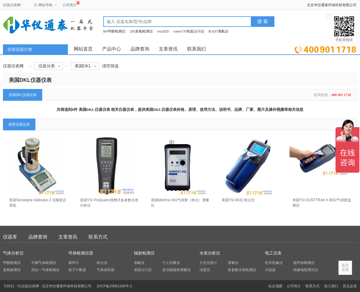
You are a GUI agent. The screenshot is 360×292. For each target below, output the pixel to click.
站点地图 (275, 286)
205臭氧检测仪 (141, 31)
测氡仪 (139, 263)
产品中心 (111, 48)
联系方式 (98, 236)
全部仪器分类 (19, 49)
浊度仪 (204, 270)
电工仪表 (273, 253)
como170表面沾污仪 (188, 31)
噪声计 (73, 263)
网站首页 (83, 48)
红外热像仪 (274, 263)
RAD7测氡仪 (218, 31)
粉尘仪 (102, 263)
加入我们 (331, 286)
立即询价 (325, 48)
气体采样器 (105, 270)
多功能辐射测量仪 (176, 270)
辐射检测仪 (144, 253)
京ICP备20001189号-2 (114, 286)
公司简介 (70, 4)
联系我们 (196, 48)
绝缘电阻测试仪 (305, 270)
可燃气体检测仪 (43, 263)
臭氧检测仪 (12, 270)
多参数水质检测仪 (242, 270)
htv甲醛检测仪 (114, 31)
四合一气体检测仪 (45, 270)
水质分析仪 (209, 253)
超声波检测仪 (304, 263)
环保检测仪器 (80, 253)
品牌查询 (139, 48)
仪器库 (10, 236)
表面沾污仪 (143, 270)
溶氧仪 (233, 263)
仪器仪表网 (12, 5)
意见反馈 (350, 286)
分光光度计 (208, 263)
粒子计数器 (77, 270)
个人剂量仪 (171, 263)
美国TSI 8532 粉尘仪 (238, 200)
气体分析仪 (13, 253)
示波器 (270, 270)
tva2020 (163, 31)
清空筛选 (110, 66)
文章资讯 (168, 48)
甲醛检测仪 (12, 263)
